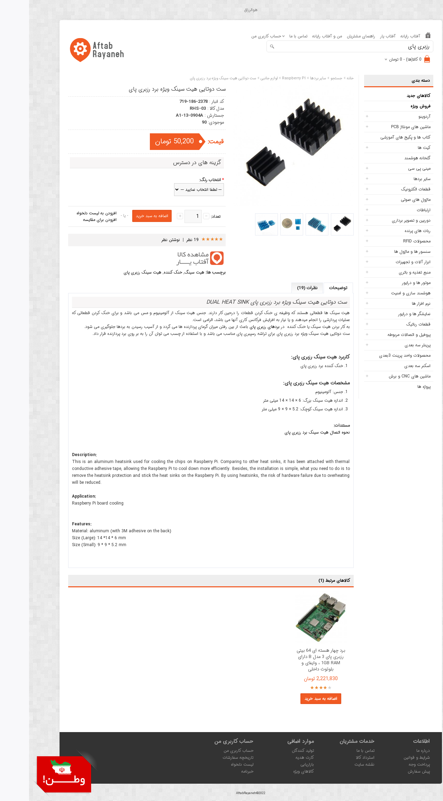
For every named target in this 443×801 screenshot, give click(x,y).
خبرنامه (218, 771)
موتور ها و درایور (387, 282)
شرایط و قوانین (387, 757)
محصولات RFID (387, 241)
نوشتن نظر (141, 240)
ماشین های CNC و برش (380, 376)
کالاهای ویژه (274, 771)
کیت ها (395, 147)
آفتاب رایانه (381, 36)
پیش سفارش (390, 771)
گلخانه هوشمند (388, 158)
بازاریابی (278, 764)
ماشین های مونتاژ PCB (381, 127)
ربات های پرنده (388, 231)
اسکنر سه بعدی (388, 366)
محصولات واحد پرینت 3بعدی (375, 355)
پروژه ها (394, 386)
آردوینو (395, 116)
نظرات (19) (278, 288)
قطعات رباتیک (389, 324)
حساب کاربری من (209, 750)
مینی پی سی (390, 168)
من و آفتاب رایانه (298, 36)
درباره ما (394, 750)
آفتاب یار (359, 36)
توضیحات (309, 288)
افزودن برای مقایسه (71, 219)
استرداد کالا (336, 757)
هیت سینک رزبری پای (113, 272)
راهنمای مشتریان (332, 36)
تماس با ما (269, 36)
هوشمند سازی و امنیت (381, 293)
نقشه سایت (335, 764)
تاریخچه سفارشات (208, 757)
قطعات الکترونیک (386, 189)
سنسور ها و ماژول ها (383, 251)
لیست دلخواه (213, 764)
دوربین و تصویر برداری (382, 220)
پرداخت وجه (390, 764)
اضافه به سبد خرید (291, 698)
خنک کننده (144, 272)
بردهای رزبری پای (235, 326)
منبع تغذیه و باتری (385, 272)
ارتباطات (394, 210)
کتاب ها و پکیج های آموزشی (376, 137)
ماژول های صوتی (386, 199)
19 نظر (163, 240)
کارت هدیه (275, 757)
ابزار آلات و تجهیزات (384, 262)
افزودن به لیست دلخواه (67, 213)
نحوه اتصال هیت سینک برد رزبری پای (288, 432)
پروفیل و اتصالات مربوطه (380, 334)
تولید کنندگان (274, 750)
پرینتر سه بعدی (388, 345)
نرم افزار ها (392, 303)
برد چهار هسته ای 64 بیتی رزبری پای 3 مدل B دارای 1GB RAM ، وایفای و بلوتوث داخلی (292, 660)
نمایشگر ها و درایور (385, 314)
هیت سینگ (165, 272)
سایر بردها (393, 179)
